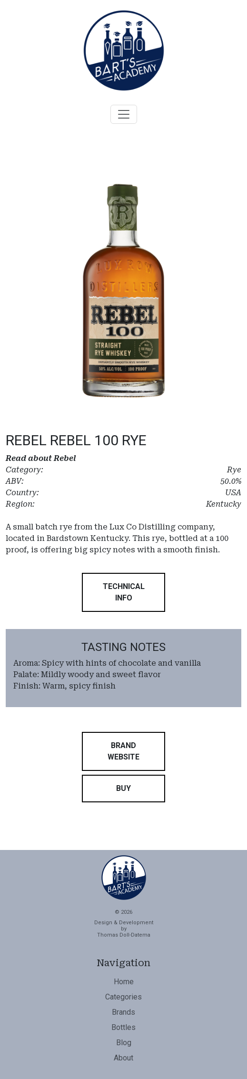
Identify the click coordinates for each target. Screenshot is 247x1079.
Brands (123, 1012)
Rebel (65, 458)
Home (124, 981)
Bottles (123, 1027)
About (123, 1057)
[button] (123, 592)
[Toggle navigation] (123, 114)
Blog (123, 1042)
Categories (123, 996)
